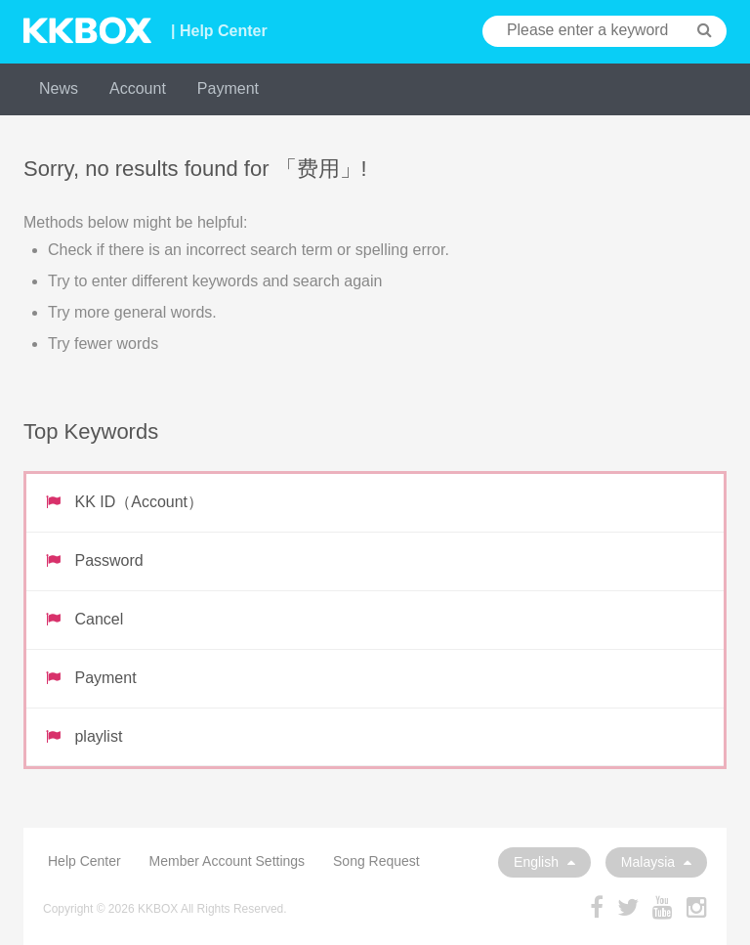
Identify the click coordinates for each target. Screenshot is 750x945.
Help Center (84, 861)
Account (137, 88)
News (58, 88)
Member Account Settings (227, 861)
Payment (228, 88)
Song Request (376, 861)
